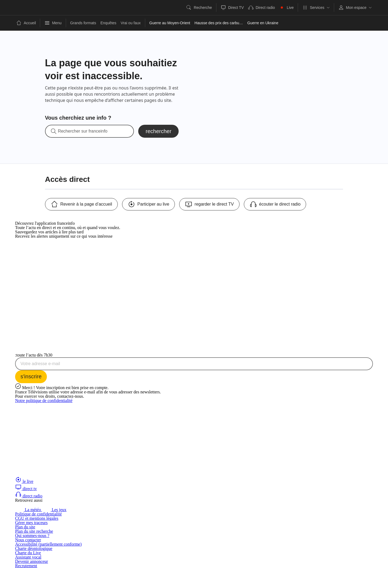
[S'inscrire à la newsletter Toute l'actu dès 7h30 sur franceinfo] (31, 376)
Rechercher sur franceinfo (83, 131)
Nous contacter (28, 540)
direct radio (28, 496)
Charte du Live (28, 552)
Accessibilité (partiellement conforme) (48, 544)
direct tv (26, 488)
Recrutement (26, 565)
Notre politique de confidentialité (43, 400)
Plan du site (25, 527)
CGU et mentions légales (36, 518)
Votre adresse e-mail (40, 364)
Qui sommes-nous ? (32, 535)
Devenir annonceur (31, 561)
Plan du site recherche (34, 531)
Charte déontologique (33, 548)
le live (24, 481)
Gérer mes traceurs (31, 522)
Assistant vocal (28, 557)
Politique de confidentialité (38, 514)
